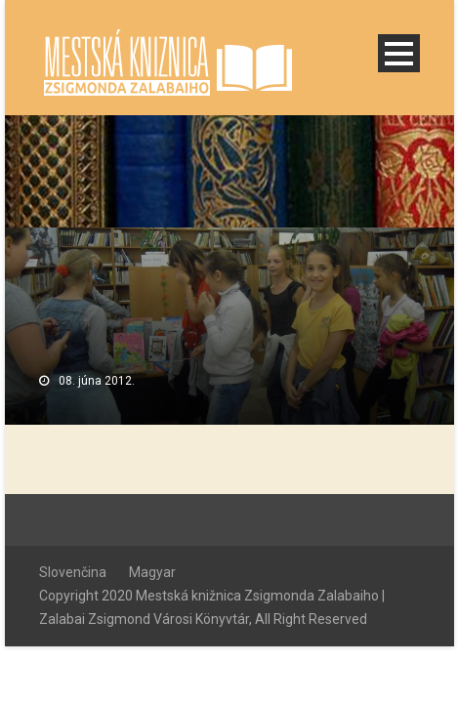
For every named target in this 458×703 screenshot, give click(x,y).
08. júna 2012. (97, 381)
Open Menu (399, 53)
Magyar (152, 572)
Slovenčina (72, 572)
